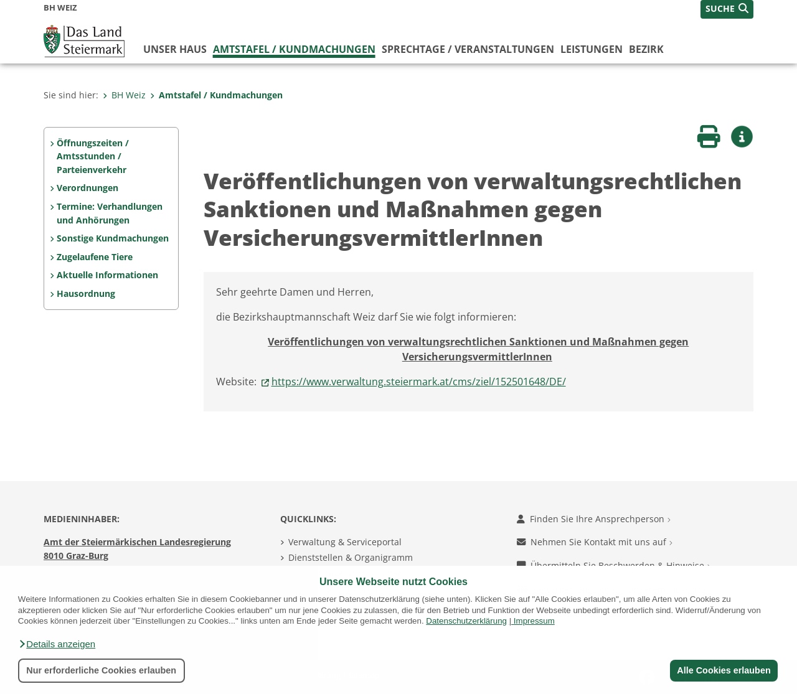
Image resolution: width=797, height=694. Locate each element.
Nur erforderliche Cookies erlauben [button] (101, 670)
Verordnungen (87, 188)
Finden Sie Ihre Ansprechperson (594, 519)
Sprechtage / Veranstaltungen (468, 49)
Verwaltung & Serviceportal (345, 542)
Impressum (534, 621)
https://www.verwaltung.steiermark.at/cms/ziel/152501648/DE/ (418, 381)
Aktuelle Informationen (107, 275)
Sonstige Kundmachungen (113, 238)
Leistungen (591, 49)
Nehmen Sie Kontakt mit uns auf (594, 542)
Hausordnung (86, 293)
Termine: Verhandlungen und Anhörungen (110, 213)
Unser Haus (175, 49)
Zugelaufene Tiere (95, 257)
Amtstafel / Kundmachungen (294, 49)
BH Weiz (124, 95)
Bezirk (646, 49)
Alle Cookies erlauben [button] (723, 670)
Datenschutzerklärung (466, 621)
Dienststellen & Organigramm (350, 557)
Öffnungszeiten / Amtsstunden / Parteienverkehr (93, 156)
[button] (56, 644)
